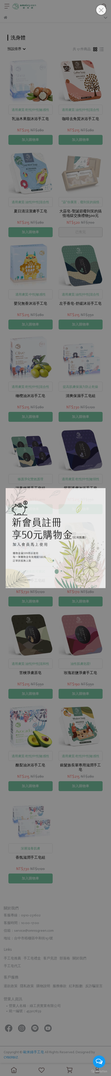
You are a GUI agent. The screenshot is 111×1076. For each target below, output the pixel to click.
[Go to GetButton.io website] (99, 1071)
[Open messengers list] (99, 1061)
